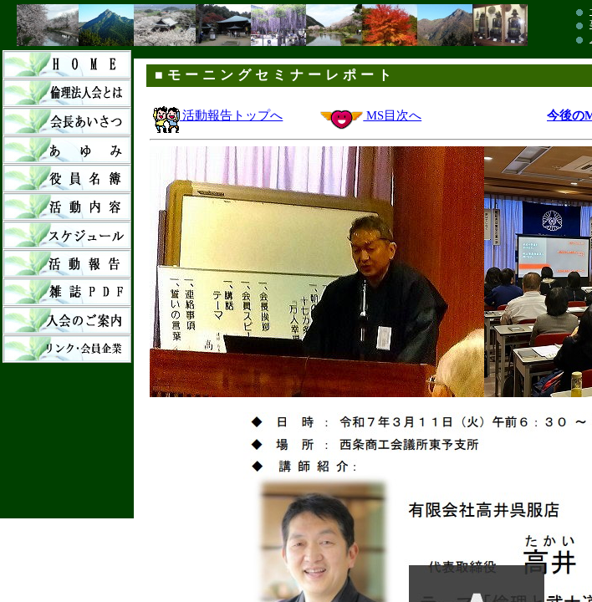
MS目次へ (370, 115)
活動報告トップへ (218, 115)
